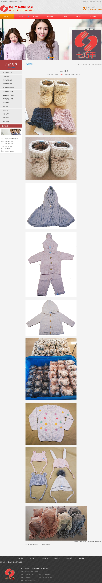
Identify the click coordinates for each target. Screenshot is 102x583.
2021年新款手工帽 (8, 99)
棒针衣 (7, 562)
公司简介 (21, 16)
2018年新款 (6, 102)
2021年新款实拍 (7, 84)
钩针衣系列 (6, 118)
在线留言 (78, 16)
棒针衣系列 (6, 114)
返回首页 (85, 1)
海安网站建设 (18, 562)
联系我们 (99, 1)
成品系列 (99, 64)
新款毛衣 (5, 106)
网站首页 (7, 16)
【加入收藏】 (83, 541)
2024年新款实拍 (7, 80)
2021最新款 (6, 76)
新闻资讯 (50, 16)
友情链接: (2, 562)
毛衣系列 (36, 16)
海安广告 (12, 562)
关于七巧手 (92, 64)
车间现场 (64, 16)
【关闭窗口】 (98, 541)
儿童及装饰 (6, 121)
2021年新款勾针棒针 (8, 87)
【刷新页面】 (76, 541)
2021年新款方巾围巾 (8, 91)
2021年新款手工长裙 (8, 95)
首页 (86, 64)
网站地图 (92, 1)
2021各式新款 (34, 544)
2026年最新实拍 (7, 72)
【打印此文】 (90, 541)
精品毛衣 (5, 110)
